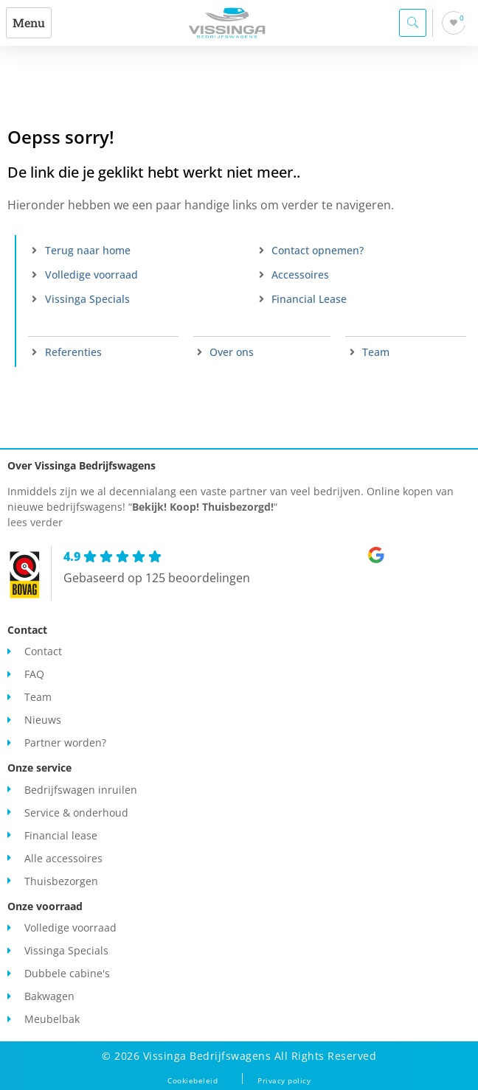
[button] (29, 22)
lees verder (35, 522)
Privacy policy (284, 1080)
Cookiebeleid (192, 1080)
